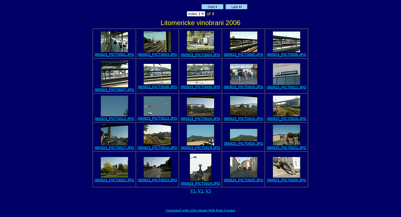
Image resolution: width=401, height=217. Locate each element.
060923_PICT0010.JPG (243, 87)
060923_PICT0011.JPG (286, 87)
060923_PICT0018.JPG (157, 148)
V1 (193, 191)
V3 (208, 191)
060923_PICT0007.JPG (114, 90)
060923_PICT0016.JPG (286, 119)
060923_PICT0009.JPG (200, 87)
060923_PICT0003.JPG (157, 54)
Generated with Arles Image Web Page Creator (200, 210)
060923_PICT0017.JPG (114, 148)
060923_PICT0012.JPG (114, 119)
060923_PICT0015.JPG (243, 119)
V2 (200, 191)
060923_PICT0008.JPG (157, 87)
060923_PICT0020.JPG (243, 143)
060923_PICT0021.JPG (286, 148)
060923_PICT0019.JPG (200, 148)
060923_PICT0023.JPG (157, 180)
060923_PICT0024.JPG (200, 183)
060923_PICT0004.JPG (200, 55)
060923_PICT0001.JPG (114, 54)
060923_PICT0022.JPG (114, 180)
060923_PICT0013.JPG (157, 118)
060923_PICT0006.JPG (286, 54)
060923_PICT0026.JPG (286, 180)
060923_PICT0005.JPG (243, 54)
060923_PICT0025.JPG (243, 180)
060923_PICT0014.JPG (200, 119)
